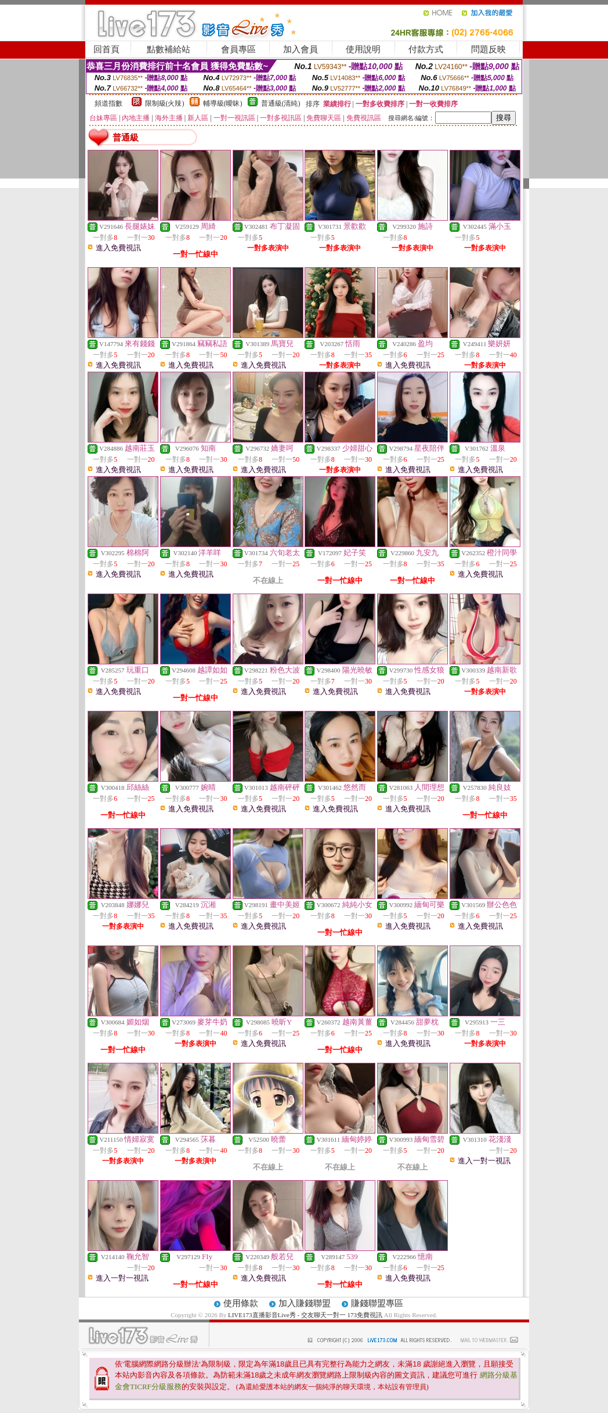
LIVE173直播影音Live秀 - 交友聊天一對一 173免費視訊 (305, 1314)
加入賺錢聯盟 (304, 1303)
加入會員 (300, 49)
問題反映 (488, 49)
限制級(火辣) (164, 103)
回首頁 (106, 49)
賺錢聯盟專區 (377, 1303)
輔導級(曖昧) (223, 103)
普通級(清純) (281, 103)
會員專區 (238, 49)
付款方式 (425, 49)
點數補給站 (168, 49)
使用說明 (363, 49)
